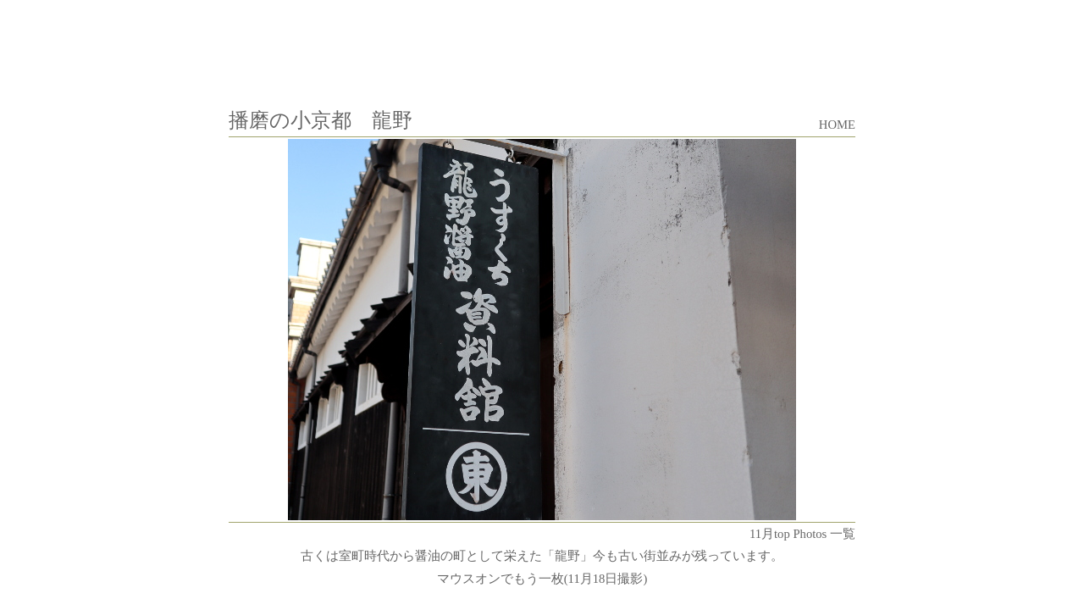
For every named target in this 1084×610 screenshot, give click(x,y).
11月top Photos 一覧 (802, 534)
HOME (837, 124)
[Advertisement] (542, 45)
